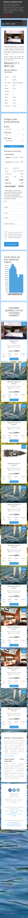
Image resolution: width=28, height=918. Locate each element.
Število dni (7, 132)
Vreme (20, 814)
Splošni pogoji (14, 812)
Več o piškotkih (7, 16)
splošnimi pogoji (17, 234)
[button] (5, 37)
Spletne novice (19, 810)
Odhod (6, 126)
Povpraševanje (14, 359)
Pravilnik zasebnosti (11, 814)
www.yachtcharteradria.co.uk (14, 825)
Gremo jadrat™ (14, 795)
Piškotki (12, 810)
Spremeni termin (14, 146)
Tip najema (7, 138)
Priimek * (6, 207)
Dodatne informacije (9, 223)
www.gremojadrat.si (14, 822)
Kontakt (14, 815)
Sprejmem (6, 14)
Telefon (6, 218)
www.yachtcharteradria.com (14, 824)
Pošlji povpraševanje (11, 244)
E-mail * (6, 213)
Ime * (5, 201)
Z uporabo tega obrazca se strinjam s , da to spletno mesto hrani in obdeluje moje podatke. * (15, 235)
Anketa (6, 810)
